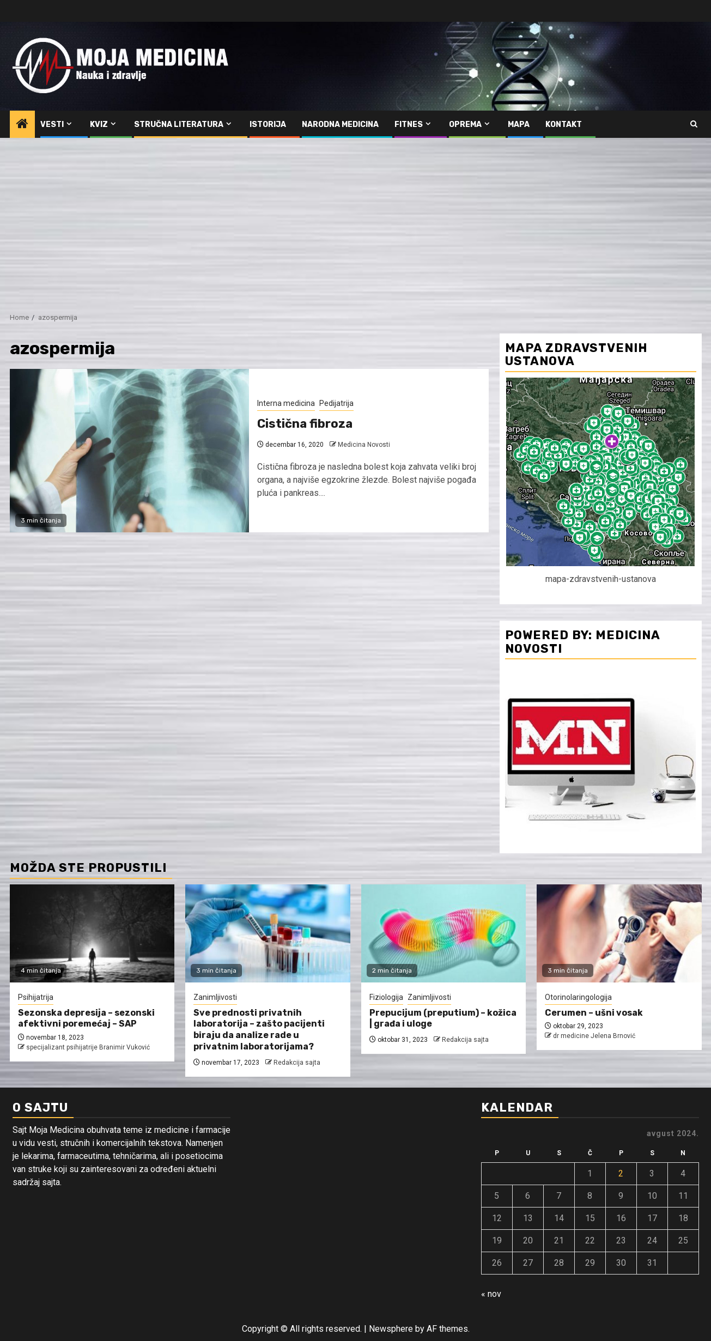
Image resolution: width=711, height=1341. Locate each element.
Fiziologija (386, 997)
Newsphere (391, 1329)
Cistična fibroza (305, 423)
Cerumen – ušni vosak (594, 1013)
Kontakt (563, 124)
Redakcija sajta (297, 1062)
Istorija (268, 124)
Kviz (99, 124)
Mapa (519, 124)
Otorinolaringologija (578, 997)
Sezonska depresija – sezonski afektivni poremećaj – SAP (86, 1018)
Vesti (52, 124)
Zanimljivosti (215, 997)
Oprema (465, 124)
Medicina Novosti (364, 444)
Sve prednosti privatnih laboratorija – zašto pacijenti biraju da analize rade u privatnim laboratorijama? (259, 1030)
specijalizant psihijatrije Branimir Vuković (88, 1047)
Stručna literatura (178, 124)
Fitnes (408, 124)
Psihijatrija (35, 997)
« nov (491, 1294)
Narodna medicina (340, 124)
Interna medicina (286, 403)
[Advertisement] (356, 219)
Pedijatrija (336, 403)
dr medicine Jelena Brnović (594, 1036)
